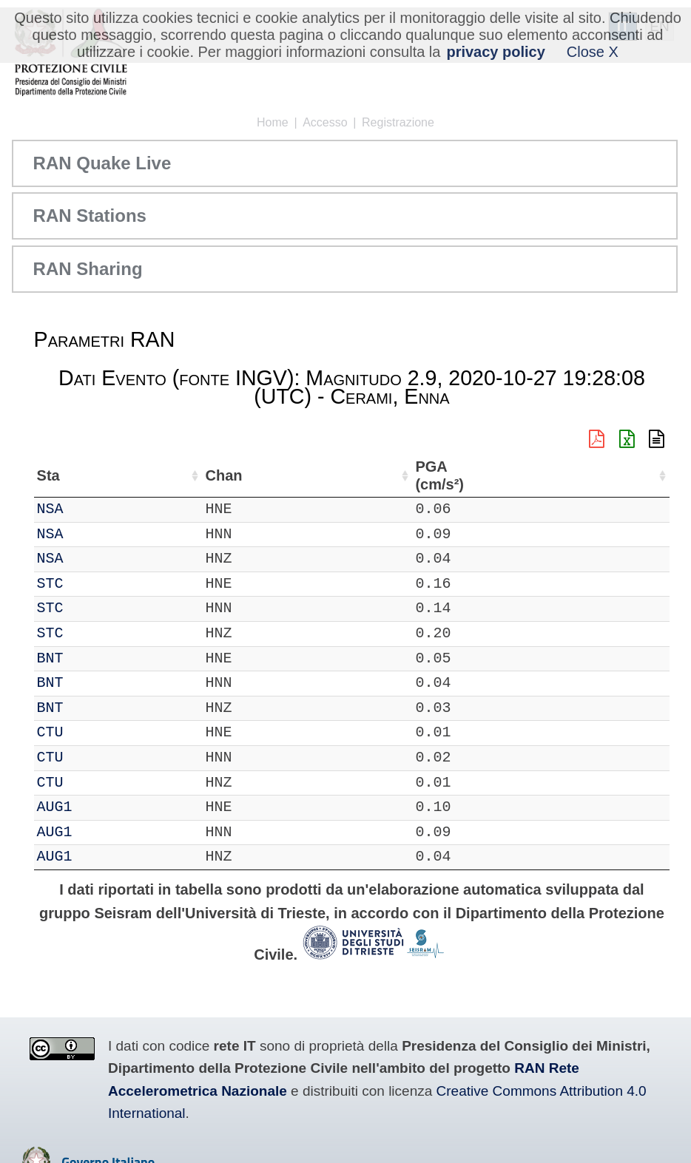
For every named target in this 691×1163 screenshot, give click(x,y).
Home (273, 122)
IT (46, 509)
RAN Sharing (88, 269)
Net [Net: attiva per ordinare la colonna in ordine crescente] (49, 475)
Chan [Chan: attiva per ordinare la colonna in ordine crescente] (144, 475)
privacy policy (495, 52)
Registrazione (398, 122)
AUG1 (97, 807)
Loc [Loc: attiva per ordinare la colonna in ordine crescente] (196, 475)
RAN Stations (89, 216)
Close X (592, 52)
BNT (93, 658)
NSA (93, 509)
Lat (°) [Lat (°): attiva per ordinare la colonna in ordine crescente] (250, 475)
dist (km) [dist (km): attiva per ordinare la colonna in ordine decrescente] (566, 475)
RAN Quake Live (102, 163)
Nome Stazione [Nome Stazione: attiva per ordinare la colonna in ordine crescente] (356, 475)
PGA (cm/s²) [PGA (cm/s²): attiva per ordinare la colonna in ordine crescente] (627, 475)
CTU (93, 732)
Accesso (325, 122)
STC (93, 584)
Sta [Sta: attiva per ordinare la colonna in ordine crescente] (91, 475)
